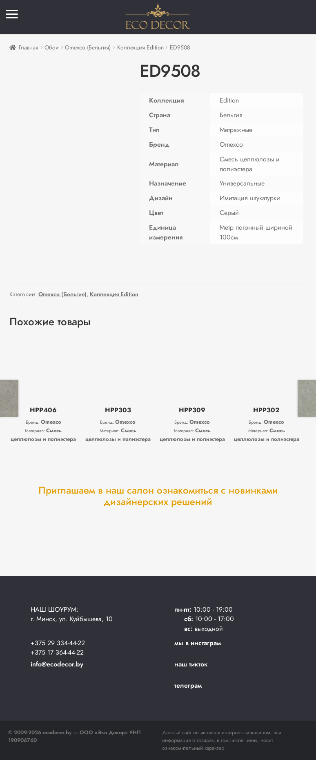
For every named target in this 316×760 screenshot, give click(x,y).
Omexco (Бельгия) (88, 47)
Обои (52, 47)
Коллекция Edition (140, 47)
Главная (28, 47)
